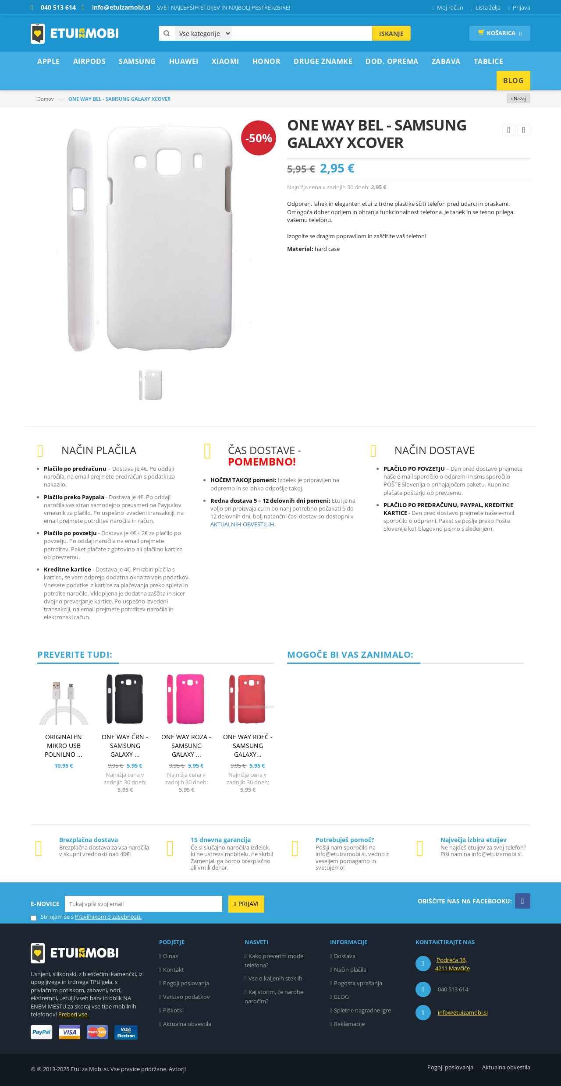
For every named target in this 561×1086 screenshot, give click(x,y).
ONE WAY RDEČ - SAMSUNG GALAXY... (248, 745)
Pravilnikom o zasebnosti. (108, 916)
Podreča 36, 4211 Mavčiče (452, 964)
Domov (45, 98)
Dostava (344, 956)
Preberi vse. (73, 1014)
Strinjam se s (52, 917)
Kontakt (173, 969)
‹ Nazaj (518, 98)
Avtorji (177, 1069)
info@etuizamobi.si (463, 1012)
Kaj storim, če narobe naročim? (274, 996)
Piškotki (173, 1010)
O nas (170, 956)
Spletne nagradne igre (362, 1010)
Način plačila (350, 969)
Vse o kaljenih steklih (275, 978)
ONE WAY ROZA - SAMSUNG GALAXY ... (186, 745)
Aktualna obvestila (187, 1024)
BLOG (341, 997)
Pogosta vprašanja (358, 983)
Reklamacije (349, 1024)
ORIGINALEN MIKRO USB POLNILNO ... (63, 745)
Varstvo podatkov (186, 997)
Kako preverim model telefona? (275, 960)
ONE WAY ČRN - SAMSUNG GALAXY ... (125, 745)
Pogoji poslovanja (186, 983)
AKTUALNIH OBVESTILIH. (243, 524)
